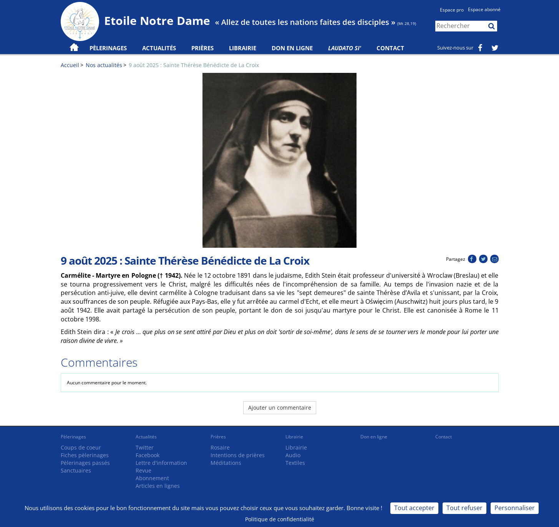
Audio (292, 455)
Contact (390, 48)
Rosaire (220, 447)
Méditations (226, 462)
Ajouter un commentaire (279, 407)
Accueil (70, 65)
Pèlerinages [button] (108, 48)
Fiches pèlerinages (85, 455)
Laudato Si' (344, 48)
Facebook (147, 455)
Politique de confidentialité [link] (279, 519)
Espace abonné (484, 9)
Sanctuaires (76, 470)
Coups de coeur (81, 447)
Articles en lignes (158, 485)
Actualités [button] (159, 48)
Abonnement (152, 478)
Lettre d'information (161, 462)
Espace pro (452, 10)
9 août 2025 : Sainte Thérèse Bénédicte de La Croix (194, 65)
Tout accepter (414, 508)
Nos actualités (104, 65)
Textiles (295, 462)
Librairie (242, 48)
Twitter (145, 447)
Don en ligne (292, 48)
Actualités (146, 436)
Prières (202, 48)
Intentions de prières (238, 455)
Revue (143, 470)
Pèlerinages (73, 436)
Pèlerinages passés (85, 462)
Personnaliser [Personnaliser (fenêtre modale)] (514, 508)
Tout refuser (464, 508)
